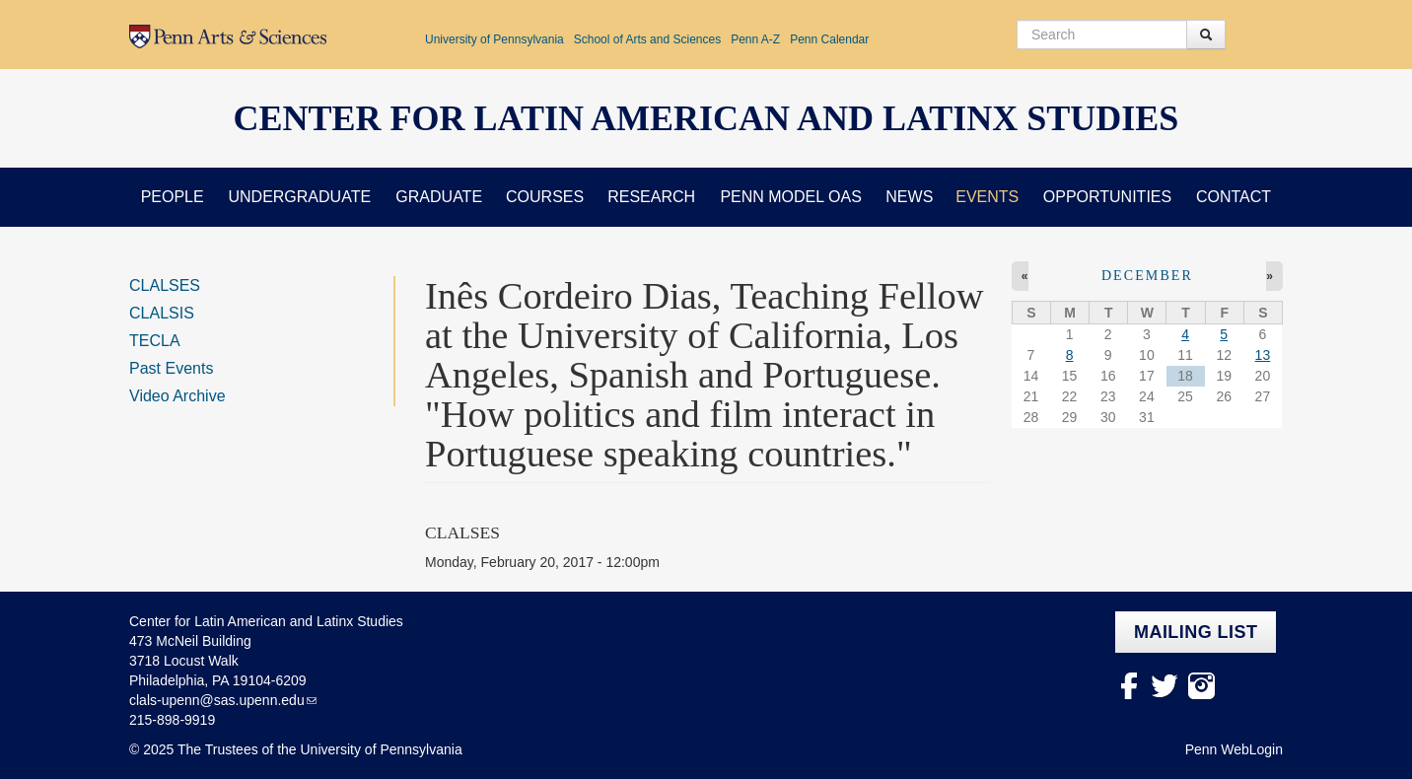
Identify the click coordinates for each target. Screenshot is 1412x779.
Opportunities (1107, 196)
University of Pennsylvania (494, 39)
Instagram (1201, 686)
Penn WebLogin (1234, 749)
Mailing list (1195, 632)
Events (987, 196)
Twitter (1165, 686)
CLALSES (164, 285)
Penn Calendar (829, 39)
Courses (545, 196)
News (909, 196)
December (1147, 275)
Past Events (171, 368)
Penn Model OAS (790, 196)
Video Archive (177, 396)
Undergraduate (299, 196)
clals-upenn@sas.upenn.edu (217, 700)
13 (1263, 355)
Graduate (438, 196)
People (172, 196)
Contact (1233, 196)
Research (651, 196)
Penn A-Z (755, 39)
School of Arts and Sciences (647, 39)
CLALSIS (161, 313)
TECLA (154, 340)
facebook (1128, 686)
